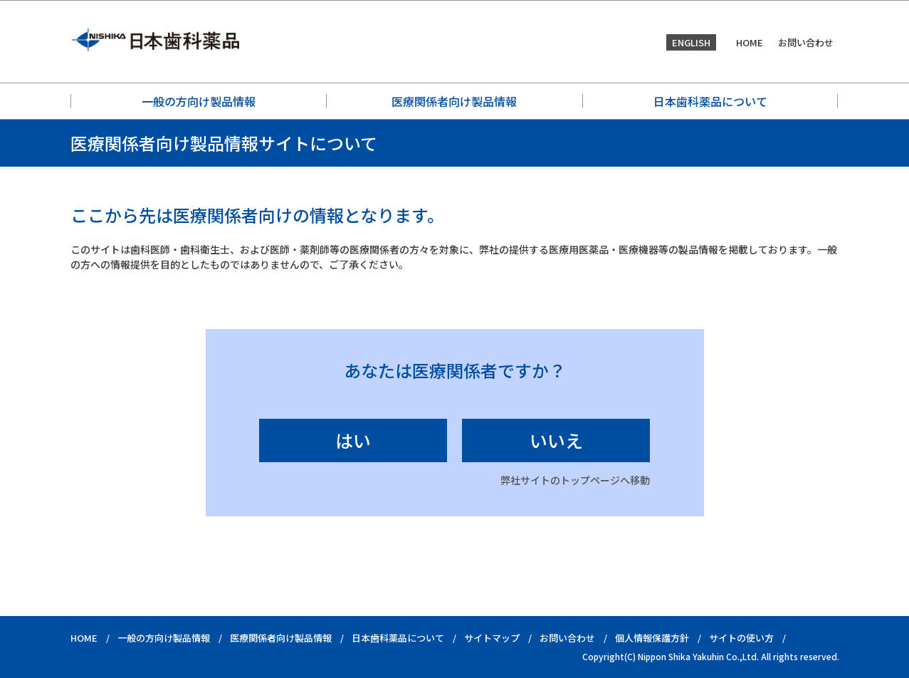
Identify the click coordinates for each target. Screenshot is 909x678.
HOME (749, 42)
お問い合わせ (806, 42)
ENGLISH (691, 42)
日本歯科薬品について (710, 101)
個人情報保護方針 (652, 638)
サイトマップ (492, 638)
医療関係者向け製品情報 (454, 101)
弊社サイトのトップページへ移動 (575, 480)
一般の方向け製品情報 (199, 101)
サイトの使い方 (741, 638)
